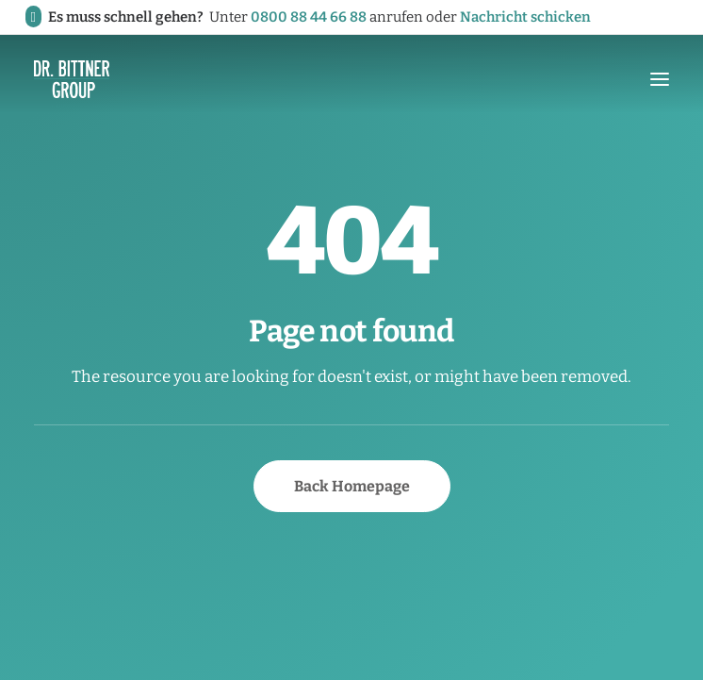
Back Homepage (352, 486)
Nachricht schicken (525, 16)
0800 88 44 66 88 (309, 16)
